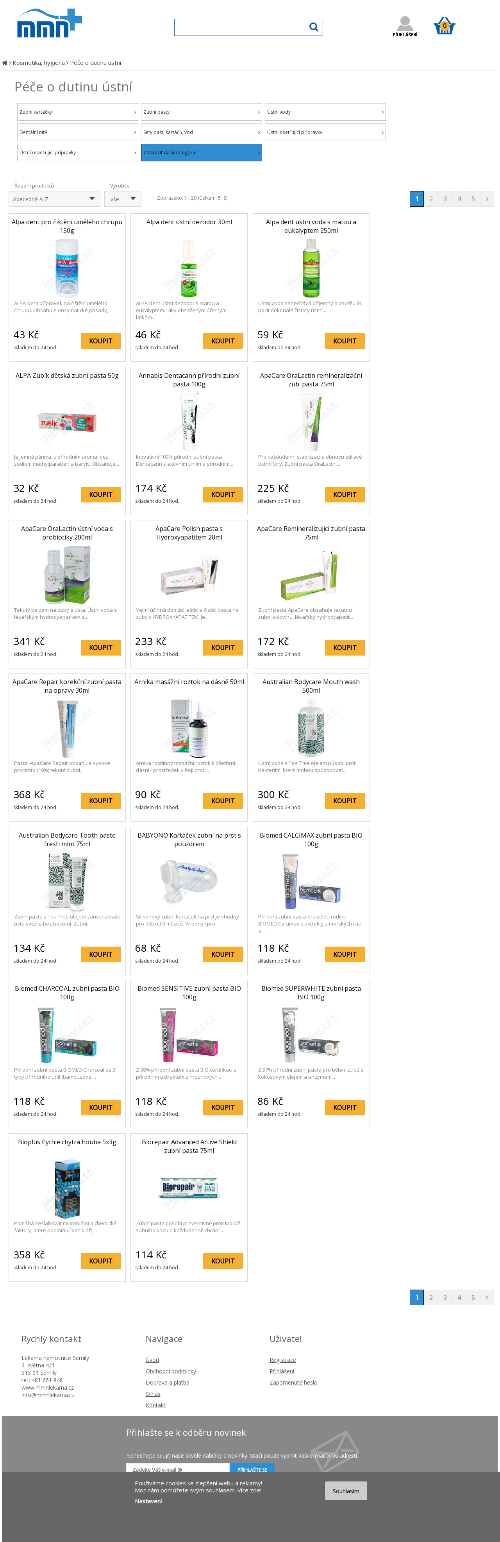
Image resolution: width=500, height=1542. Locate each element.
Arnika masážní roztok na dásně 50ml (189, 681)
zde (255, 1490)
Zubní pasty (201, 112)
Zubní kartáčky (78, 112)
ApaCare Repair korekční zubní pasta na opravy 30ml (66, 686)
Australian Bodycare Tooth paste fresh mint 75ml (67, 839)
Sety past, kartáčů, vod (201, 132)
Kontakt (156, 1405)
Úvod (152, 1359)
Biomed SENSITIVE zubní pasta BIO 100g (189, 992)
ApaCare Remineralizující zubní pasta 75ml (311, 532)
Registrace (283, 1359)
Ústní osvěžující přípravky (78, 152)
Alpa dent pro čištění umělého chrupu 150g (67, 226)
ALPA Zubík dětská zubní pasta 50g (67, 375)
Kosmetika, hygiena (38, 62)
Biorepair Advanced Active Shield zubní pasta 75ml (189, 1146)
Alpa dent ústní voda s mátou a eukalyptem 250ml (311, 226)
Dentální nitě (78, 132)
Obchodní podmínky (171, 1371)
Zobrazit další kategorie (201, 152)
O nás (153, 1393)
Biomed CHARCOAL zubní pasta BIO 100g (67, 992)
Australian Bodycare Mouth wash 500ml (311, 686)
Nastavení (148, 1500)
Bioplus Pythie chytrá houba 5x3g (67, 1142)
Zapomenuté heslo (294, 1382)
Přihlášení (282, 1371)
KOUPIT (100, 341)
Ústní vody (325, 112)
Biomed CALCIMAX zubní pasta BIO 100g (311, 839)
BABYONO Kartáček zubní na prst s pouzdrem (189, 839)
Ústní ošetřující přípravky (325, 132)
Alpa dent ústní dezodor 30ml (189, 222)
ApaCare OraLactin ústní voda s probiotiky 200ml (67, 532)
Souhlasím (346, 1491)
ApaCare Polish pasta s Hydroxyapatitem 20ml (189, 532)
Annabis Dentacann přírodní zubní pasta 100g (189, 379)
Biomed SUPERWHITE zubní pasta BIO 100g (311, 992)
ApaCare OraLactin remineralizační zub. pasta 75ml (311, 379)
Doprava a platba (167, 1382)
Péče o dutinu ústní (95, 62)
